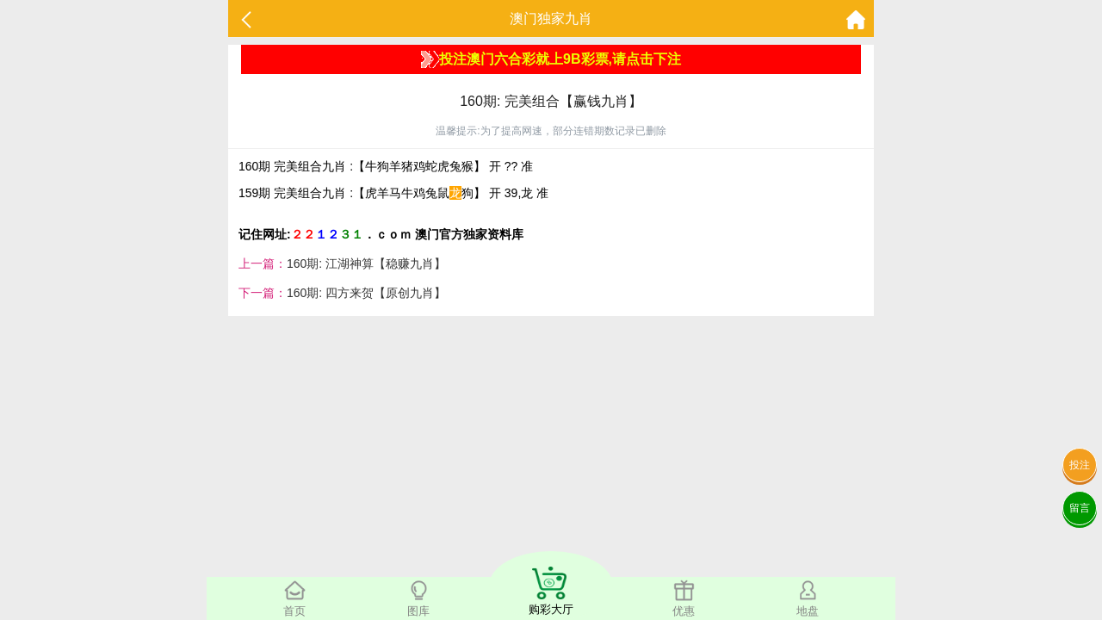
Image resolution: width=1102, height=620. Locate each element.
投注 (1079, 465)
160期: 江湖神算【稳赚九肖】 (366, 263)
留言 (1079, 508)
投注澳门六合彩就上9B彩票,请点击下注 (551, 59)
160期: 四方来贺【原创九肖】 (366, 293)
